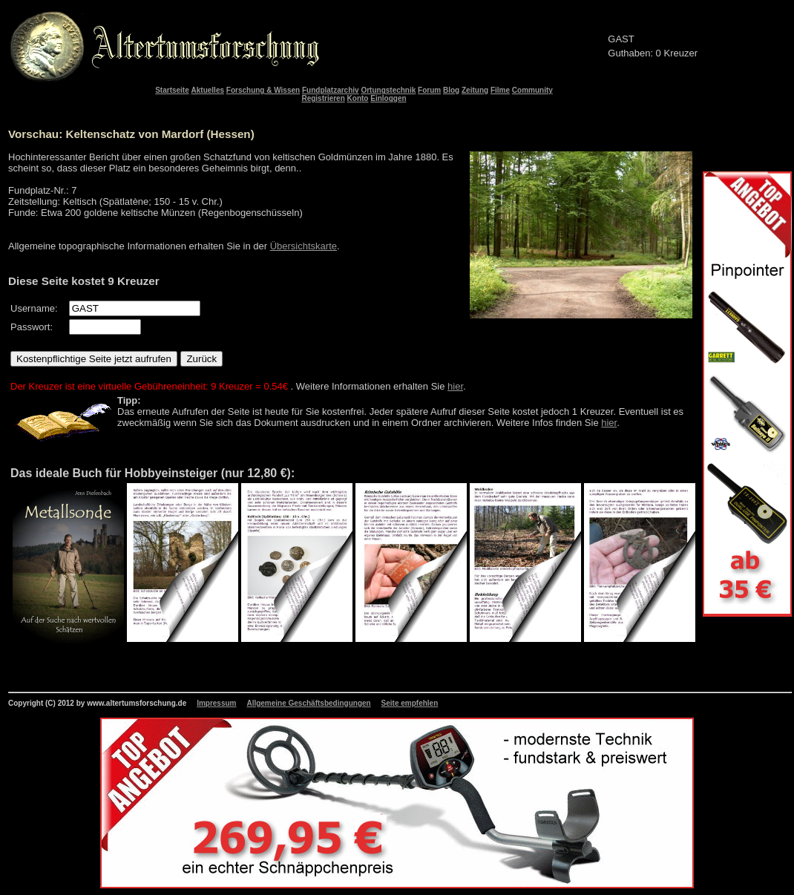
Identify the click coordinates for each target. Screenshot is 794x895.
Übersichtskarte (303, 246)
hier (455, 386)
